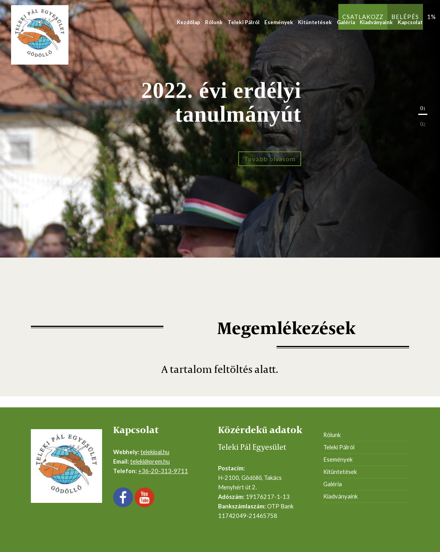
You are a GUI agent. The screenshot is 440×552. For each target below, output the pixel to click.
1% (431, 16)
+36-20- (149, 471)
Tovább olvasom (269, 158)
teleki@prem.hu (150, 461)
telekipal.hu (154, 452)
